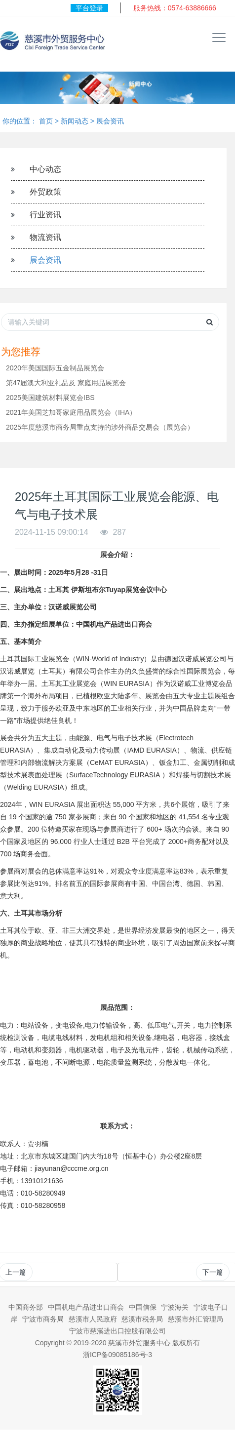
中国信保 (143, 1307)
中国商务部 (25, 1307)
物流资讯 (45, 237)
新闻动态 (74, 121)
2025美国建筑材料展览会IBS (50, 397)
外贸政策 (45, 192)
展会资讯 (110, 121)
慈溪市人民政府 (93, 1319)
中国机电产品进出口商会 (86, 1307)
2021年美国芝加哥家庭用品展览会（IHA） (71, 412)
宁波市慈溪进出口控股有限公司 (117, 1331)
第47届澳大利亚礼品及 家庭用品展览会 (66, 383)
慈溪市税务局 (142, 1319)
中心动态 (45, 169)
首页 (46, 121)
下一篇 (212, 1272)
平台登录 (89, 8)
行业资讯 (45, 214)
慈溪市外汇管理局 (195, 1319)
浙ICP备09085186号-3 (117, 1355)
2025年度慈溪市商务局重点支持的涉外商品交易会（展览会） (100, 427)
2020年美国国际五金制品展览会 (55, 368)
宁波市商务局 (43, 1319)
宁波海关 (175, 1307)
